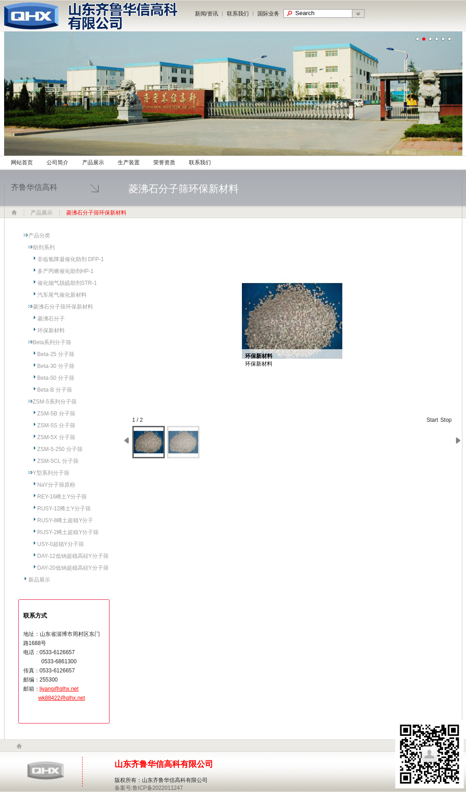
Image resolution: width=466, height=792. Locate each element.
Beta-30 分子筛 (55, 366)
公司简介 (57, 162)
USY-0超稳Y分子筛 (60, 544)
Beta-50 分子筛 (55, 378)
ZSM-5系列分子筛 (55, 402)
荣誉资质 (164, 162)
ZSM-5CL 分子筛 (58, 461)
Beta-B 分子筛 (54, 390)
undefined (417, 39)
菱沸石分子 (51, 318)
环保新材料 (51, 330)
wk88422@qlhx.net (61, 698)
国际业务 (268, 13)
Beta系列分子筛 (52, 342)
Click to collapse (455, 146)
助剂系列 (44, 247)
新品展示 (39, 580)
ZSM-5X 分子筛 (56, 437)
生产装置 (129, 162)
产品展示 (93, 162)
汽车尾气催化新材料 (62, 295)
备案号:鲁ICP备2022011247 (149, 788)
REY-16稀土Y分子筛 (62, 496)
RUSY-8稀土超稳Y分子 (65, 520)
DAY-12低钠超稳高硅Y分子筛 (73, 556)
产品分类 (39, 235)
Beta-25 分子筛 (55, 354)
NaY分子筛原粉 (56, 485)
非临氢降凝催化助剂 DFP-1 (70, 259)
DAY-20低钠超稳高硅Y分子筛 (73, 568)
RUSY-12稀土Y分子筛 (64, 508)
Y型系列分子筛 (51, 473)
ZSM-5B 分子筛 (56, 413)
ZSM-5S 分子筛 (56, 425)
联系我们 (238, 13)
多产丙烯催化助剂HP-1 (65, 271)
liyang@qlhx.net (59, 689)
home (19, 746)
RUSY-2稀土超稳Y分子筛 (68, 532)
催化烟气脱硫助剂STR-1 (67, 283)
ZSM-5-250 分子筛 (60, 449)
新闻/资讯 (206, 13)
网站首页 (22, 162)
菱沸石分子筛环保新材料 (63, 307)
